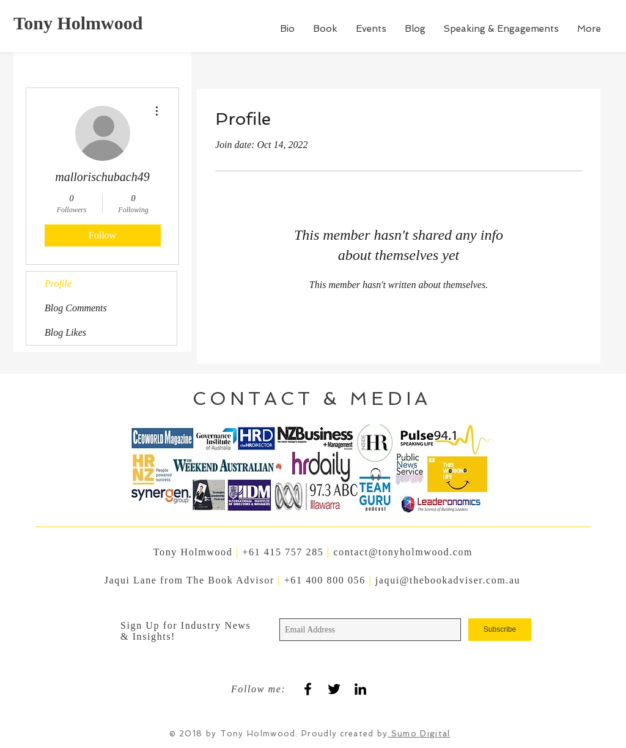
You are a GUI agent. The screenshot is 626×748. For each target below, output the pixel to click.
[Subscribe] (499, 629)
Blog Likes (65, 332)
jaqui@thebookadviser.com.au (447, 580)
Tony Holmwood (77, 23)
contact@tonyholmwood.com (403, 552)
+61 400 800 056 (326, 580)
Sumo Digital (419, 733)
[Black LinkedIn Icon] (360, 689)
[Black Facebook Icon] (308, 689)
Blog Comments (76, 308)
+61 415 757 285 (282, 552)
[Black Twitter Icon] (334, 689)
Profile (58, 283)
